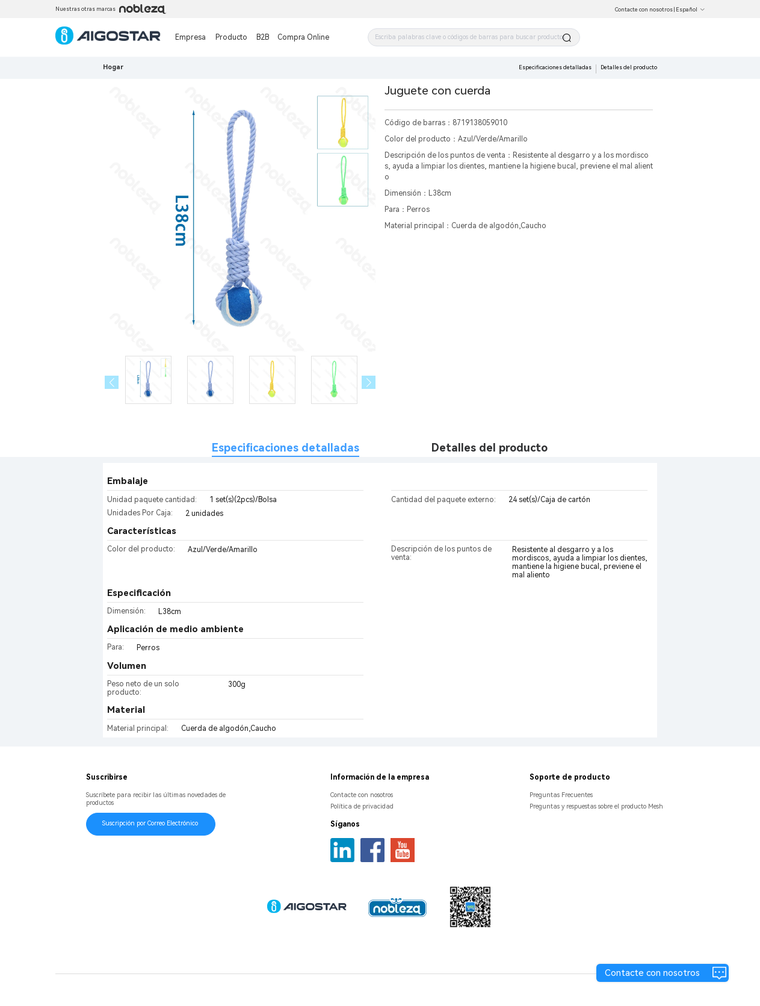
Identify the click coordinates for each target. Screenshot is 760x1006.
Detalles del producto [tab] (489, 447)
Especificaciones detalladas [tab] (285, 447)
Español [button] (690, 10)
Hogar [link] (113, 67)
